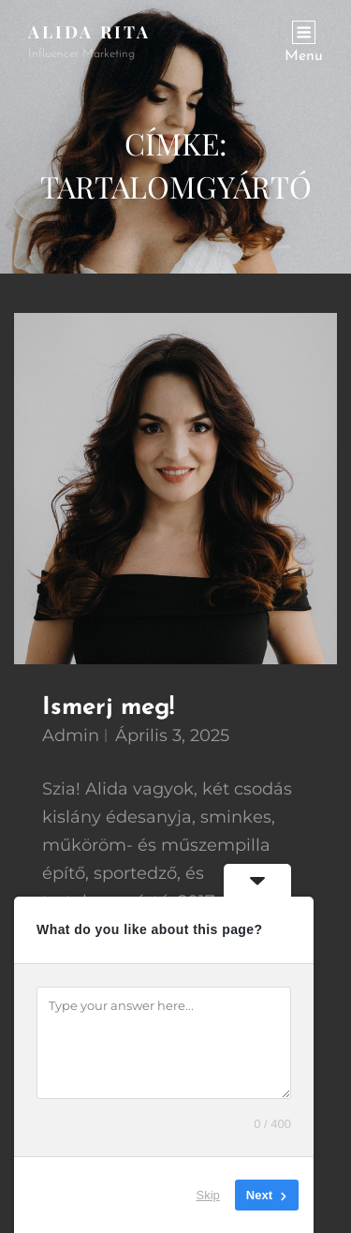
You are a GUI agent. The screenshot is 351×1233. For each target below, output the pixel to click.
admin (70, 735)
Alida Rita (89, 32)
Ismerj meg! (108, 707)
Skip (208, 1195)
